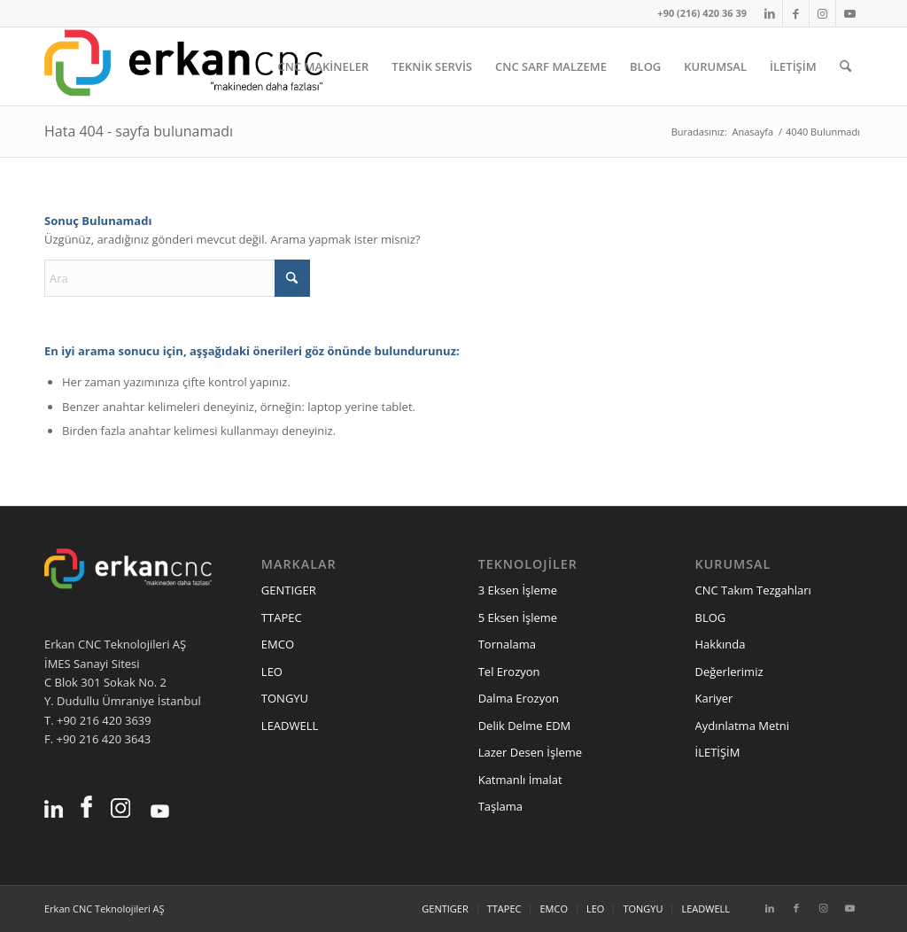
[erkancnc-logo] (183, 66)
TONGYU (284, 698)
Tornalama (507, 644)
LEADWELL (289, 726)
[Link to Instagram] (822, 13)
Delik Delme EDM (524, 726)
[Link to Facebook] (796, 13)
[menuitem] (323, 66)
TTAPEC (281, 617)
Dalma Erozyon (518, 698)
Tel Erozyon (509, 672)
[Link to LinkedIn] (769, 13)
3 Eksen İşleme (517, 590)
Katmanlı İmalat (520, 780)
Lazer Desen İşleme (530, 752)
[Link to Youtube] (849, 13)
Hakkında (720, 644)
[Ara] (845, 66)
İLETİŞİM (717, 752)
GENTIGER (288, 590)
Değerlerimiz (729, 672)
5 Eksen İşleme (517, 617)
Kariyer (714, 698)
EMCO (277, 644)
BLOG (710, 617)
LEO (272, 672)
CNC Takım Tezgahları (753, 590)
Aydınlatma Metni (742, 726)
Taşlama (500, 806)
